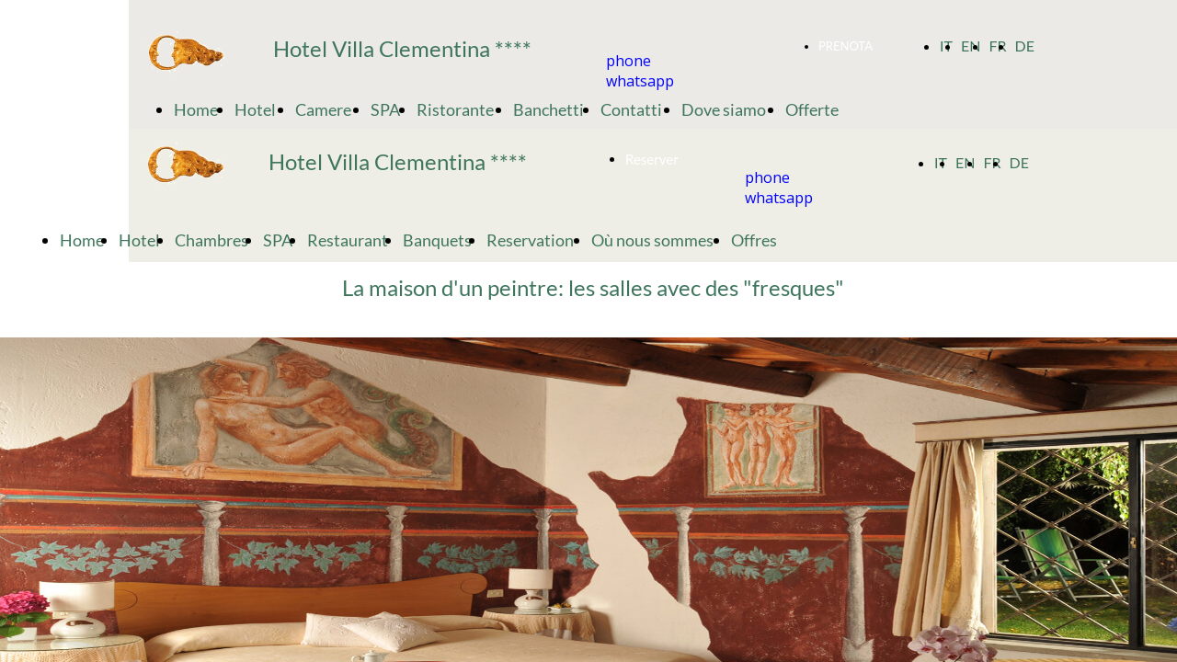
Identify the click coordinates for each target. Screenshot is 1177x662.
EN (970, 45)
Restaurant (347, 240)
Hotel (256, 109)
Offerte (813, 109)
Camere (324, 109)
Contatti (632, 109)
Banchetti (548, 109)
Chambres (211, 240)
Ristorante (457, 109)
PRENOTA (846, 46)
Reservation (531, 240)
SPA (385, 109)
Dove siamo (725, 109)
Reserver (652, 159)
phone (628, 61)
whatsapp (640, 81)
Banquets (437, 240)
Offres (755, 240)
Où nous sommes (653, 240)
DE (1024, 45)
